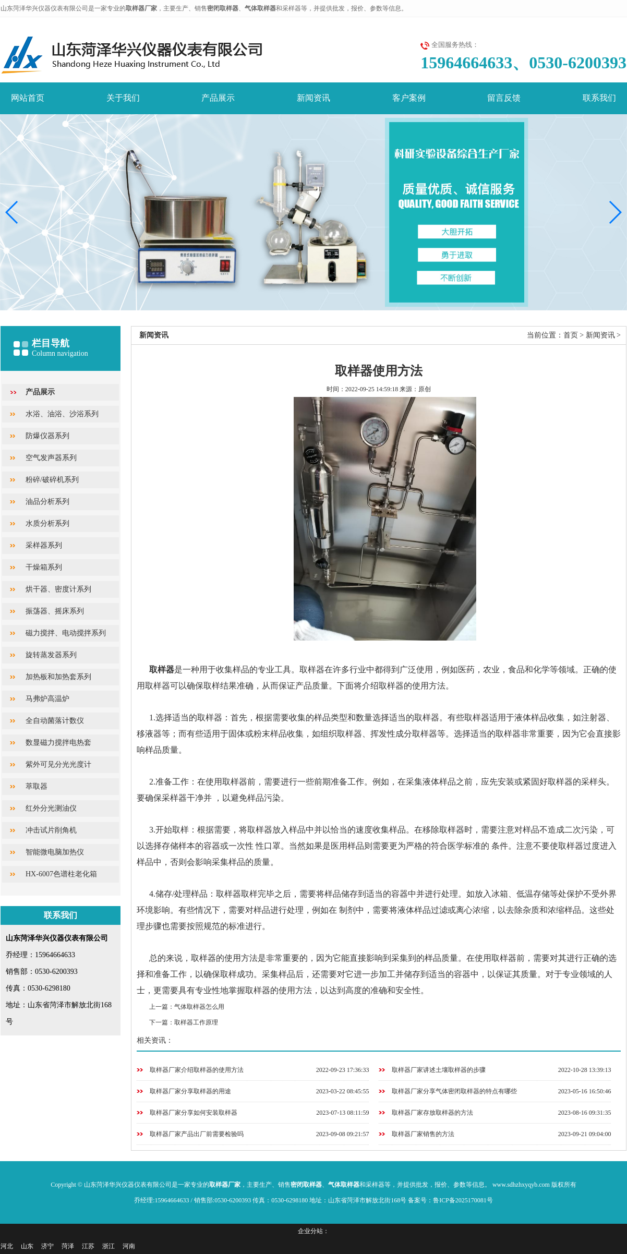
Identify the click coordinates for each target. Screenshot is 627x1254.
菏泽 (68, 1246)
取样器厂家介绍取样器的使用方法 (197, 1070)
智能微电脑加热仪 (55, 852)
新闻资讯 (313, 97)
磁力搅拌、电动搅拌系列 (66, 633)
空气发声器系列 (51, 458)
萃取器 (36, 786)
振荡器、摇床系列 (55, 611)
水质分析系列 (47, 523)
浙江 (108, 1246)
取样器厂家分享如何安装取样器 (193, 1112)
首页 (570, 335)
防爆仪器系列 (47, 436)
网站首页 (27, 97)
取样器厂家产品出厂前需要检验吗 (197, 1134)
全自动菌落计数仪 (55, 721)
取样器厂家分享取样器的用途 (190, 1091)
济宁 (47, 1246)
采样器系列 (44, 545)
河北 (7, 1246)
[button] (615, 212)
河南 (129, 1246)
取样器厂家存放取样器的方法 (432, 1112)
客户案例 (409, 97)
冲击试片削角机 (51, 830)
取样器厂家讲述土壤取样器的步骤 (439, 1070)
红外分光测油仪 (51, 808)
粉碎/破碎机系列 (52, 480)
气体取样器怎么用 (199, 1006)
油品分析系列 (47, 501)
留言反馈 (504, 97)
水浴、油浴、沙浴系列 (62, 414)
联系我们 (599, 97)
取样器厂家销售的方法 (423, 1134)
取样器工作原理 (196, 1022)
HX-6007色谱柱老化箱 (61, 874)
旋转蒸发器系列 (51, 655)
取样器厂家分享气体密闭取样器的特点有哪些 (454, 1091)
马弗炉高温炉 (47, 699)
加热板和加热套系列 (58, 677)
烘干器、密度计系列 (58, 589)
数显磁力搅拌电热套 (58, 742)
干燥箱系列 (44, 567)
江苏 (88, 1246)
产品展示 (218, 97)
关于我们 (123, 97)
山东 (27, 1246)
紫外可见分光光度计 (58, 764)
